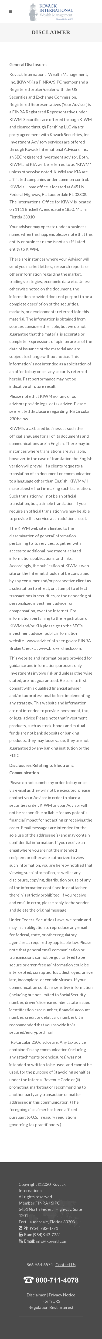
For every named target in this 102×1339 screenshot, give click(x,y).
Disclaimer (36, 1294)
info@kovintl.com (51, 1241)
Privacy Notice (62, 1294)
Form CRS (51, 1301)
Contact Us (65, 1264)
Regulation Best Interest (51, 1307)
